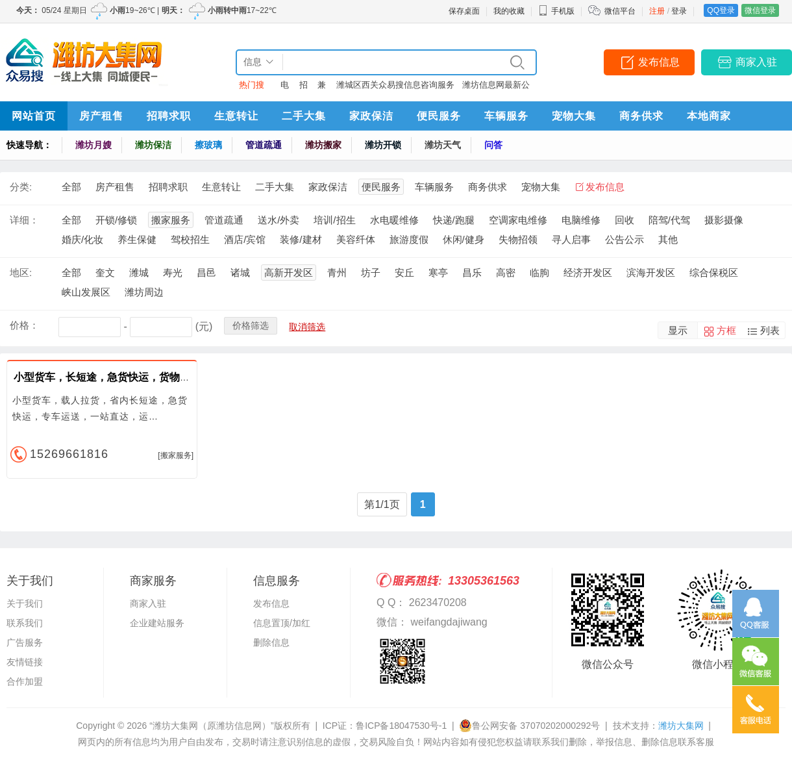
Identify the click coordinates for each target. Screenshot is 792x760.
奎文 (105, 272)
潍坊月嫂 (93, 145)
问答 (493, 145)
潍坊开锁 (383, 145)
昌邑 (206, 272)
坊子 (370, 272)
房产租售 (101, 115)
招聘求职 (169, 115)
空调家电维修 (518, 219)
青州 (337, 272)
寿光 (172, 272)
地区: (21, 272)
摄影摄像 (723, 219)
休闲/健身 (463, 239)
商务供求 (641, 115)
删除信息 (271, 642)
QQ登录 (721, 10)
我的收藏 (509, 11)
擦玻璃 (208, 145)
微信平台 (620, 11)
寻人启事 (571, 239)
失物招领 (518, 239)
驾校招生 (190, 239)
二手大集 (304, 115)
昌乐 (472, 272)
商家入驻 (756, 62)
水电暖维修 (394, 219)
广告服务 (24, 642)
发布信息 (659, 62)
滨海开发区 (650, 272)
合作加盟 (24, 681)
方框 (726, 330)
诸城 (240, 272)
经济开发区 (587, 272)
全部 (71, 186)
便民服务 (439, 115)
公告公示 (624, 239)
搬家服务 (170, 219)
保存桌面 (464, 11)
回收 (624, 219)
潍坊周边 (144, 292)
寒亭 (438, 272)
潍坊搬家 (323, 145)
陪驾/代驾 (669, 219)
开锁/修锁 (116, 219)
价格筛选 (250, 325)
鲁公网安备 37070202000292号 (529, 725)
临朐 (539, 272)
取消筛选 (307, 327)
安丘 (404, 272)
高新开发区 (288, 272)
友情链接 (24, 662)
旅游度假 (409, 239)
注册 (657, 11)
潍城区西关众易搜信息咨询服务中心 (395, 87)
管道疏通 (263, 145)
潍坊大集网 (681, 725)
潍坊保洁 (153, 145)
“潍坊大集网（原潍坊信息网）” (211, 725)
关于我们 (24, 603)
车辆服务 (506, 115)
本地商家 (709, 115)
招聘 (303, 87)
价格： (24, 325)
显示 (677, 330)
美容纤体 (355, 239)
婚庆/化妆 (82, 239)
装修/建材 (300, 239)
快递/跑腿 (454, 219)
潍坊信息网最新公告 (496, 87)
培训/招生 (334, 219)
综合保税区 (713, 272)
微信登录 (760, 10)
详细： (24, 219)
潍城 (139, 272)
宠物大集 (574, 115)
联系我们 (24, 623)
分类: (21, 186)
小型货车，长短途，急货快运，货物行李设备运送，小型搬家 (154, 377)
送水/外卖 (278, 219)
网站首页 (34, 115)
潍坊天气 (443, 145)
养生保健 (137, 239)
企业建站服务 (157, 623)
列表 (770, 330)
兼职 (321, 87)
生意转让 (236, 115)
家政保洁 (371, 115)
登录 (679, 11)
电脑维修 (581, 219)
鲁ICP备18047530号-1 (401, 725)
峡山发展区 (86, 292)
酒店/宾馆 (245, 239)
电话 (284, 87)
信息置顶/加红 (281, 623)
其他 (668, 239)
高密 (505, 272)
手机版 (556, 11)
